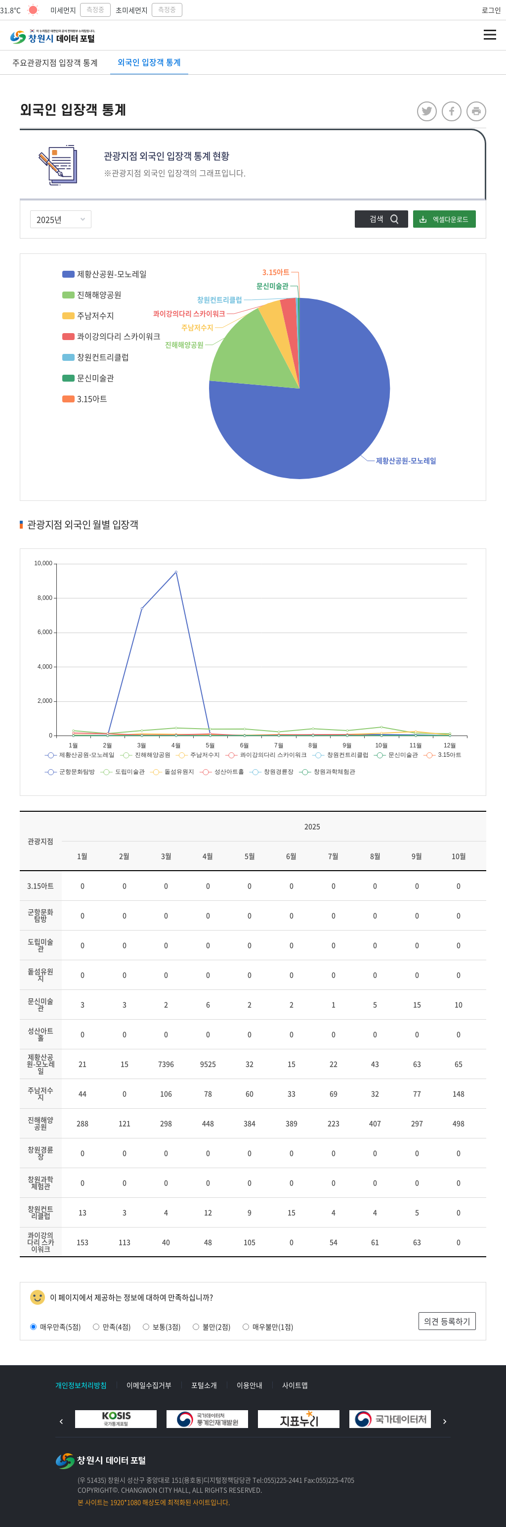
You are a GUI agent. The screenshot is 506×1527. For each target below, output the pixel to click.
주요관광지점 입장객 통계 (55, 62)
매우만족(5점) (55, 1326)
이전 (61, 1422)
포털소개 (204, 1385)
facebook (452, 111)
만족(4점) (112, 1326)
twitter (427, 111)
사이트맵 (295, 1385)
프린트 (476, 111)
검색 (376, 218)
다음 (445, 1422)
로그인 (491, 10)
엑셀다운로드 (450, 219)
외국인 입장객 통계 (149, 62)
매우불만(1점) (268, 1326)
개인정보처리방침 (81, 1385)
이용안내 (249, 1385)
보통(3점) (162, 1326)
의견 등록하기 (447, 1321)
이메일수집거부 (148, 1385)
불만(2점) (212, 1326)
